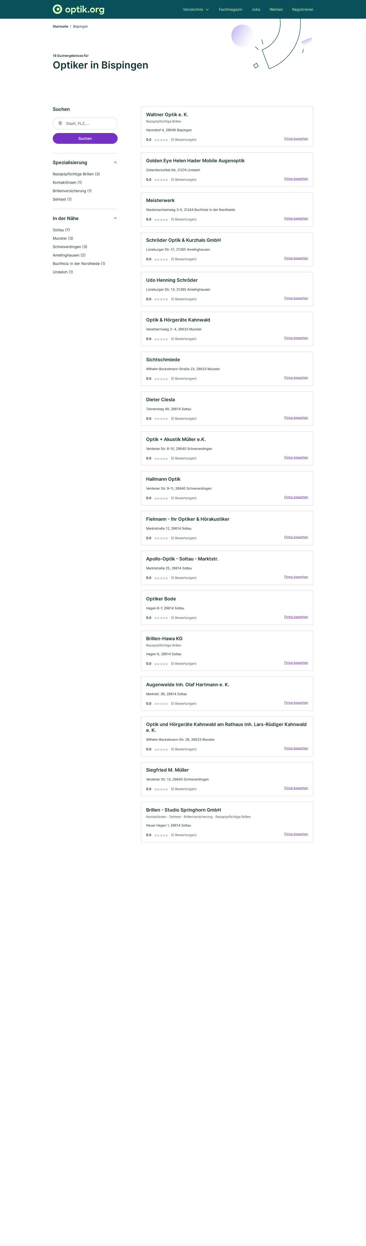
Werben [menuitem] (276, 9)
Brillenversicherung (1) (72, 191)
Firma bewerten (295, 140)
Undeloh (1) (63, 272)
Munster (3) (63, 239)
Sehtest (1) (62, 200)
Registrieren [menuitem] (302, 9)
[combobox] (85, 124)
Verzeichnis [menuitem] (193, 9)
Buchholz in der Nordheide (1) (79, 264)
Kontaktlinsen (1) (67, 183)
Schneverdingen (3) (70, 247)
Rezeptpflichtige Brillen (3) (76, 174)
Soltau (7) (61, 230)
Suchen (85, 139)
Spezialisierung (70, 163)
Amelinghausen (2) (69, 255)
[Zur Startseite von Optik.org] (78, 9)
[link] (227, 127)
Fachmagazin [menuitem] (230, 9)
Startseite (60, 27)
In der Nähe (66, 219)
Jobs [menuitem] (256, 9)
